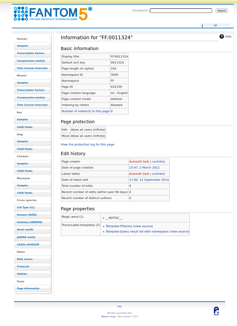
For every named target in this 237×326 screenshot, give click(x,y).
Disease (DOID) (27, 215)
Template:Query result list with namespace (137, 231)
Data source (25, 259)
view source (143, 226)
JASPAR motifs (26, 237)
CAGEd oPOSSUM (28, 244)
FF (215, 26)
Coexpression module (31, 61)
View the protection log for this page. (88, 144)
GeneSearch (140, 10)
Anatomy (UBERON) (29, 222)
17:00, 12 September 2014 (149, 179)
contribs (158, 161)
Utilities (22, 274)
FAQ (120, 306)
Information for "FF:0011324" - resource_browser (50, 11)
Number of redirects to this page (85, 111)
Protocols (23, 266)
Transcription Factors (30, 53)
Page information (28, 288)
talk (146, 161)
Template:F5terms (119, 226)
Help (224, 36)
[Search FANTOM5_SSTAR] (181, 10)
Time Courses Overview (32, 68)
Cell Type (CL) (26, 207)
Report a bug (108, 316)
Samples (22, 46)
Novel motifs (25, 229)
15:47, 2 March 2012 (144, 167)
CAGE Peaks (24, 127)
